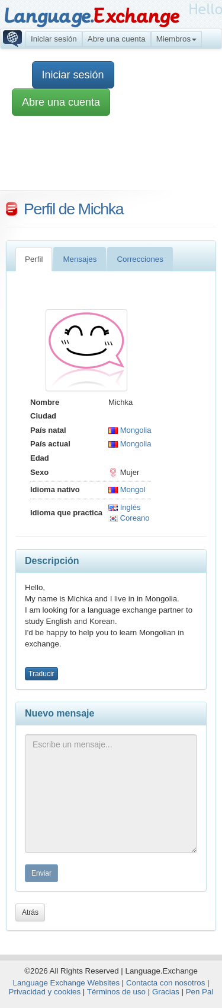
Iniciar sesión (54, 38)
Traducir (41, 674)
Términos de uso (116, 991)
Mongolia (129, 430)
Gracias (165, 991)
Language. (91, 16)
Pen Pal (200, 991)
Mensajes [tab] (79, 259)
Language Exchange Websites (66, 982)
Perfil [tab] (34, 259)
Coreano (128, 517)
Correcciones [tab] (140, 259)
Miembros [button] (176, 38)
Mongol (126, 489)
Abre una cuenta (117, 38)
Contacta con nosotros (165, 982)
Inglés (124, 507)
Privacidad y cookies (45, 991)
